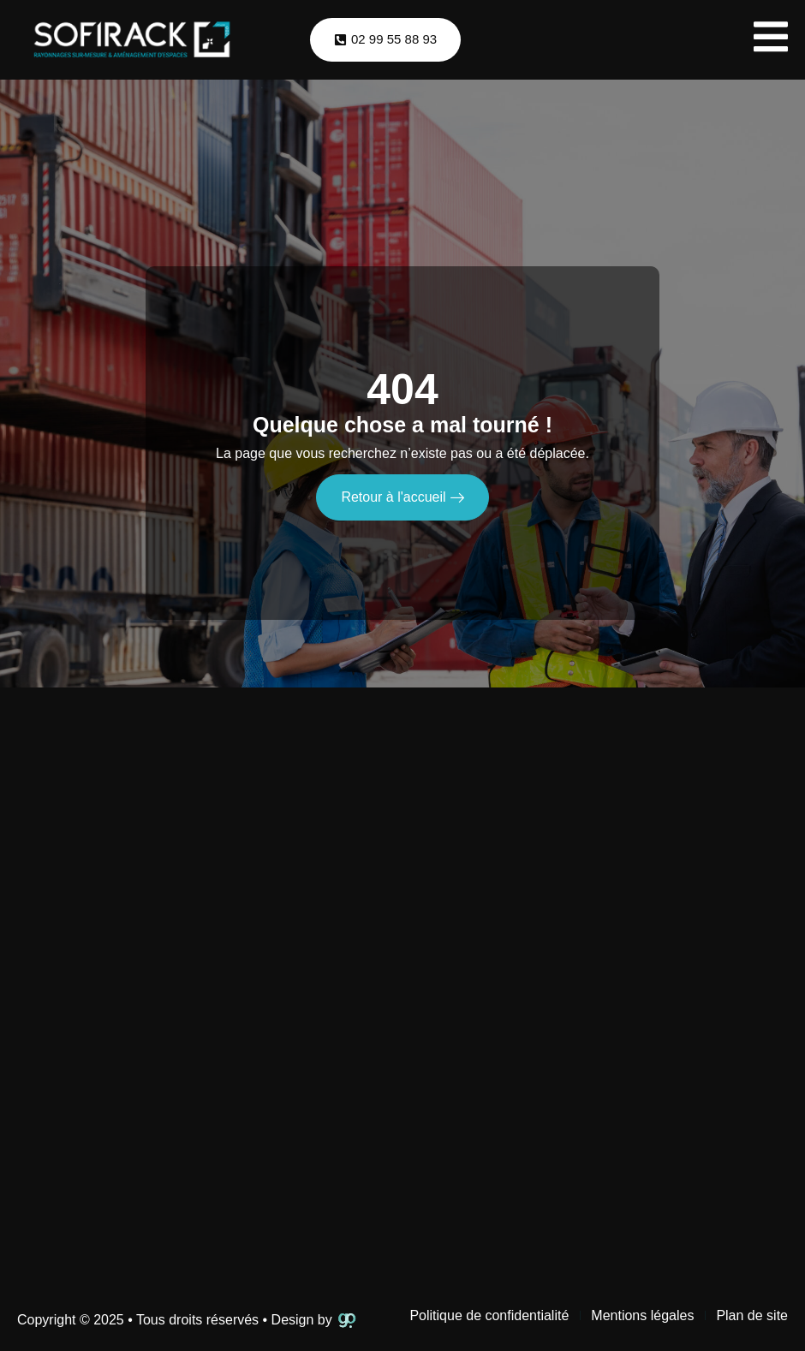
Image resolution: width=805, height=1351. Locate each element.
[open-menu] (771, 39)
